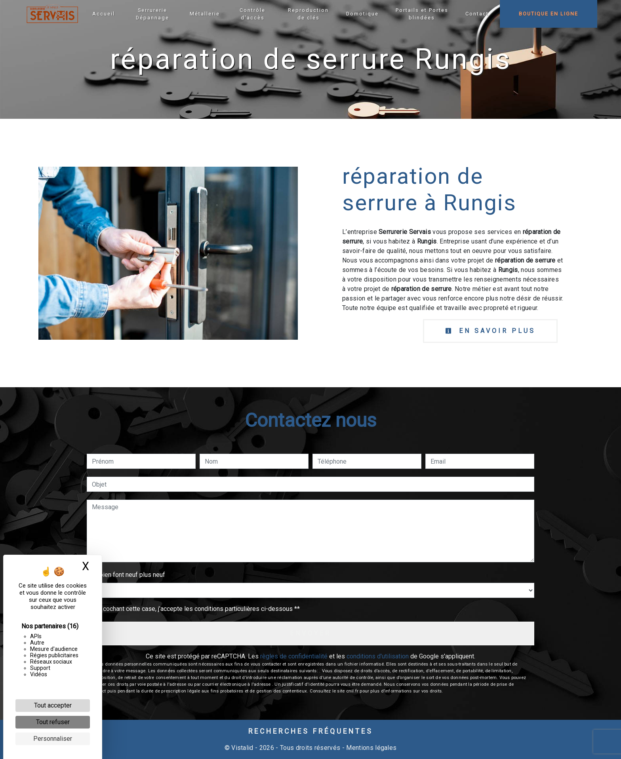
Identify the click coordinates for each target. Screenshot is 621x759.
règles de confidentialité (294, 656)
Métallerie (205, 14)
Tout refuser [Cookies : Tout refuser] (53, 722)
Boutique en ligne (548, 14)
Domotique (362, 14)
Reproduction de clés (308, 14)
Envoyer (310, 633)
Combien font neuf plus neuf (126, 574)
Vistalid (242, 747)
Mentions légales (370, 747)
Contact (477, 14)
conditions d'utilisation (378, 656)
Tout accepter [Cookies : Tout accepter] (53, 705)
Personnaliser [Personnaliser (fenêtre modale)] (52, 738)
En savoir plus (490, 331)
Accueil (103, 14)
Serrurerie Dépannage (152, 14)
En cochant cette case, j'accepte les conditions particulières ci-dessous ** (197, 609)
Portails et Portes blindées (422, 14)
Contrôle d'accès (252, 14)
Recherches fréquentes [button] (310, 731)
